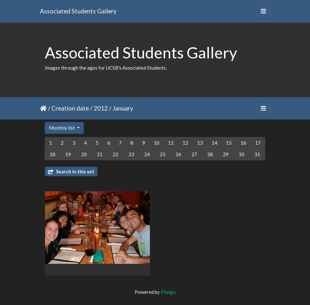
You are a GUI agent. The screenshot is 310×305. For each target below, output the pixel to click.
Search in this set (71, 171)
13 (200, 143)
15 (229, 143)
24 (147, 154)
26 (178, 154)
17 (258, 143)
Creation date (70, 108)
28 (210, 154)
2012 (101, 108)
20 (84, 154)
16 (243, 143)
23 (131, 154)
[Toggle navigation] (263, 11)
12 (185, 143)
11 (171, 143)
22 (115, 154)
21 (100, 154)
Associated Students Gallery (78, 11)
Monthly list (62, 128)
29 (226, 154)
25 (163, 154)
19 (68, 154)
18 (52, 154)
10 (156, 143)
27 (194, 154)
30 (241, 154)
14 (214, 143)
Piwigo (168, 292)
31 (257, 154)
